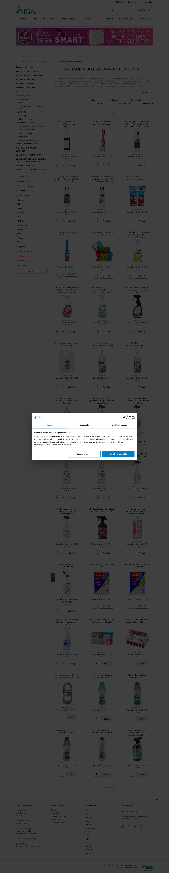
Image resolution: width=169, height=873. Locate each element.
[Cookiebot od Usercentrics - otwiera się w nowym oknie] (124, 417)
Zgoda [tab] (49, 425)
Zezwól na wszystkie (118, 454)
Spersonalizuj (84, 454)
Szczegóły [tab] (84, 425)
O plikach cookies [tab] (119, 425)
